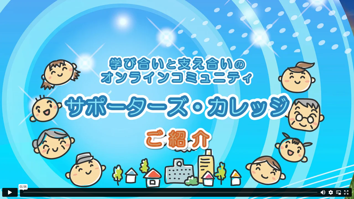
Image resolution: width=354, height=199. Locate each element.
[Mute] (323, 192)
